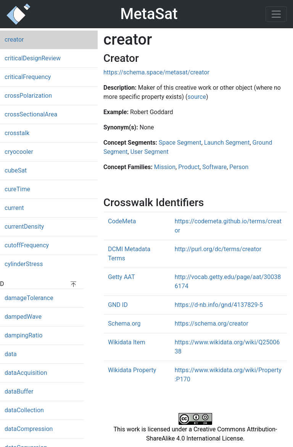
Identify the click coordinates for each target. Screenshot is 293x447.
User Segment (149, 151)
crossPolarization (28, 95)
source (197, 96)
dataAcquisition (26, 372)
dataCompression (29, 428)
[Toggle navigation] (276, 14)
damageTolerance (29, 298)
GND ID (118, 304)
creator (14, 39)
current (14, 207)
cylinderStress (24, 264)
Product (189, 167)
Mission (164, 167)
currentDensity (24, 226)
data (11, 354)
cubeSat (16, 170)
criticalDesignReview (33, 58)
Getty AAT (121, 277)
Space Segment (180, 142)
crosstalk (17, 133)
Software (214, 167)
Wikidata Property (132, 370)
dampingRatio (23, 335)
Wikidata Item (126, 342)
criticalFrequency (28, 77)
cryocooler (19, 151)
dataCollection (24, 410)
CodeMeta (122, 221)
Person (238, 167)
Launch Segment (227, 142)
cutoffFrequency (27, 245)
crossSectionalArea (31, 114)
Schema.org (124, 323)
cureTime (17, 189)
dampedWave (23, 316)
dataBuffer (19, 391)
